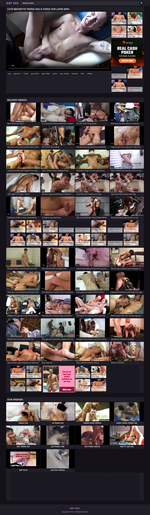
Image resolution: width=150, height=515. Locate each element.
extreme (75, 73)
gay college (64, 73)
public (54, 73)
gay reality (46, 73)
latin (82, 73)
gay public (35, 73)
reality (25, 73)
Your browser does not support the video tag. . (58, 41)
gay (9, 73)
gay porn (17, 73)
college (90, 73)
